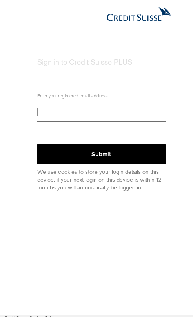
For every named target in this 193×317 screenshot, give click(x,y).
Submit (101, 154)
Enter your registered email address (72, 97)
